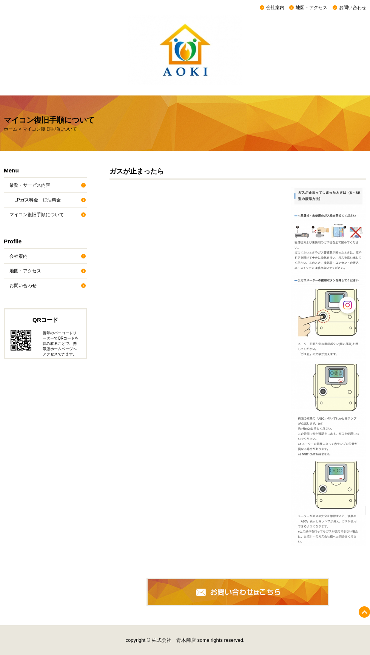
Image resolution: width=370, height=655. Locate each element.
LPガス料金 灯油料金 (37, 200)
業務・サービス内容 (29, 185)
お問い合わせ (352, 7)
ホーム (10, 129)
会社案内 (275, 7)
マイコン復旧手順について (36, 214)
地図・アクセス (311, 7)
